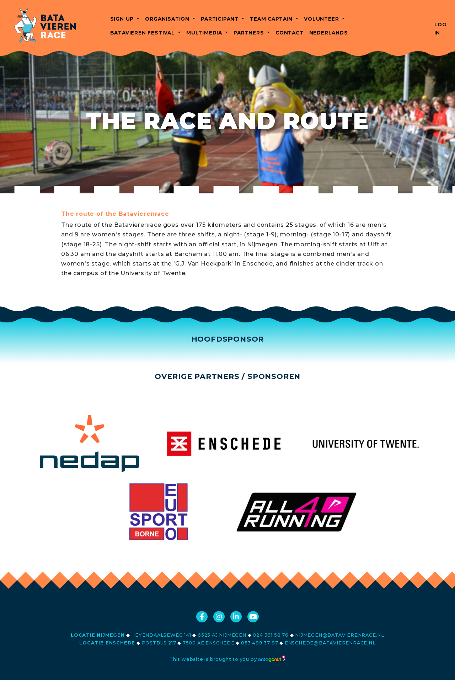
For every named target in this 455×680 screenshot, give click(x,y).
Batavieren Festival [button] (143, 33)
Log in (440, 29)
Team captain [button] (272, 19)
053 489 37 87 (259, 643)
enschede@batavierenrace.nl (330, 643)
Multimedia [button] (205, 33)
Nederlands (328, 33)
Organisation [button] (168, 19)
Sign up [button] (122, 19)
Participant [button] (220, 19)
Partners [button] (250, 33)
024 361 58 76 (270, 635)
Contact (289, 33)
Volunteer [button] (322, 19)
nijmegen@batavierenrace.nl (339, 635)
